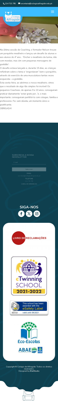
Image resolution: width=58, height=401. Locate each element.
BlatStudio (34, 371)
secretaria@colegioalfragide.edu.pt (29, 175)
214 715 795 (29, 180)
